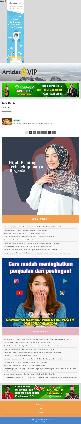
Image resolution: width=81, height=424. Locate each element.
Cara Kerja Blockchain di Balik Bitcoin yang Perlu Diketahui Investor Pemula (29, 236)
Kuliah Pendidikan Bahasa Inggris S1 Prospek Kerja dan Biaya (24, 233)
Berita (41, 409)
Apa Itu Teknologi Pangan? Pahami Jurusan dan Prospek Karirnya (25, 230)
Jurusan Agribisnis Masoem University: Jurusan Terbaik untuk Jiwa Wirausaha (29, 374)
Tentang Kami (40, 405)
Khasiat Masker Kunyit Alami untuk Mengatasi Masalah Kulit (32, 123)
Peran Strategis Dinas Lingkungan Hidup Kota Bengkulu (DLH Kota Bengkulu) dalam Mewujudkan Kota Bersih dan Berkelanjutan (40, 370)
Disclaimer (40, 412)
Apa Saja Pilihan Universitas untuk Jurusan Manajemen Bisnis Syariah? (27, 246)
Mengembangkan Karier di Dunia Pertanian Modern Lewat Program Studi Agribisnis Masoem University (38, 253)
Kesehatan (17, 120)
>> (54, 132)
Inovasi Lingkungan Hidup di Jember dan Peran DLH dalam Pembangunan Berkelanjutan (33, 227)
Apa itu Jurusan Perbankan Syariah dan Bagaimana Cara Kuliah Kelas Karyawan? (31, 250)
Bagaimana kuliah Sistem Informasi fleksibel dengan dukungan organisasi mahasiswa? (32, 243)
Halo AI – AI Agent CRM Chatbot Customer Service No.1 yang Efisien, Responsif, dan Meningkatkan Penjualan (40, 377)
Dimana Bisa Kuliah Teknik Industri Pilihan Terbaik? (20, 240)
